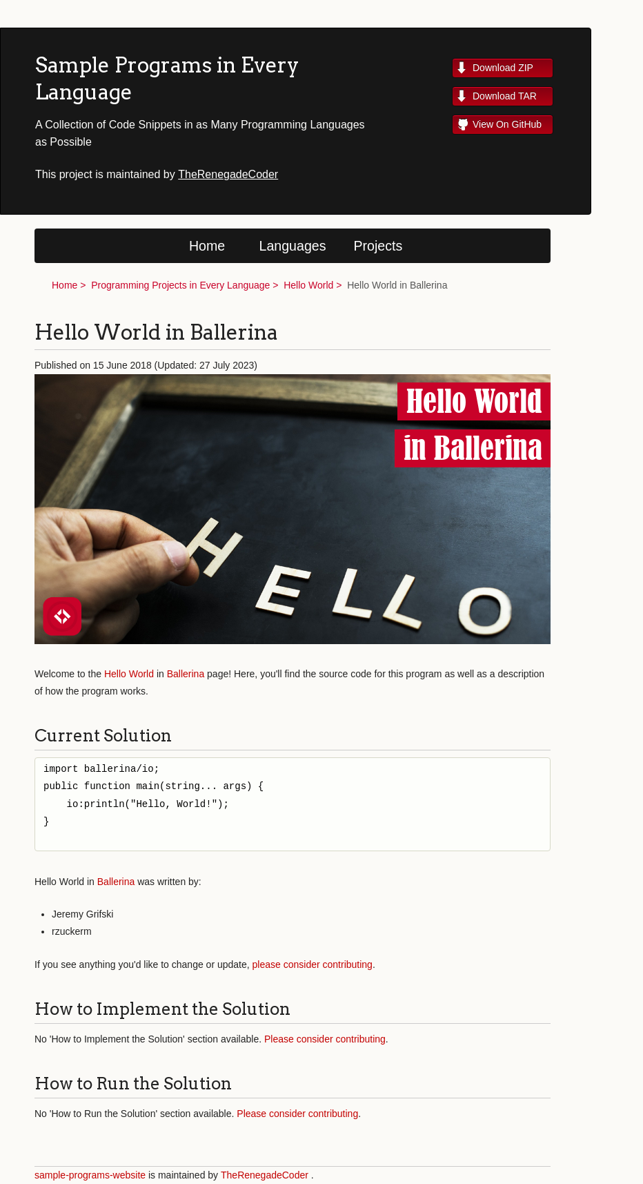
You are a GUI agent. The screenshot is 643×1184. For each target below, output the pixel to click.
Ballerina (185, 673)
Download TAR (505, 95)
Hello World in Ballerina (397, 285)
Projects (378, 245)
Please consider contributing (325, 1039)
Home (207, 245)
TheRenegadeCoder (228, 174)
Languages (292, 245)
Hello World (308, 285)
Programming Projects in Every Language (180, 285)
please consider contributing (313, 964)
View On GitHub (507, 124)
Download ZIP (503, 67)
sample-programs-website (90, 1175)
